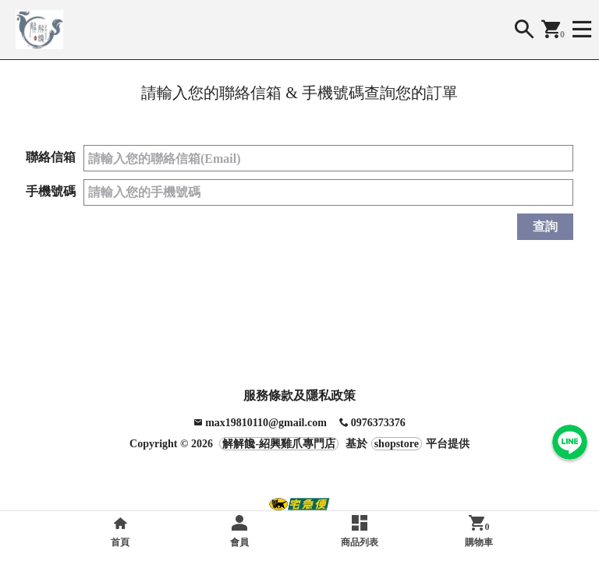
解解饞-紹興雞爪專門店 (278, 444)
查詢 (545, 226)
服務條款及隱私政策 (299, 395)
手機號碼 (51, 191)
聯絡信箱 (51, 157)
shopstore (396, 444)
